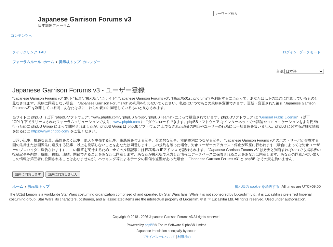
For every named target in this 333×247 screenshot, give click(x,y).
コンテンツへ (21, 35)
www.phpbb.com (126, 122)
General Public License (278, 117)
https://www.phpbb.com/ (50, 131)
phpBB (149, 225)
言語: (280, 71)
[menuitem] (42, 52)
